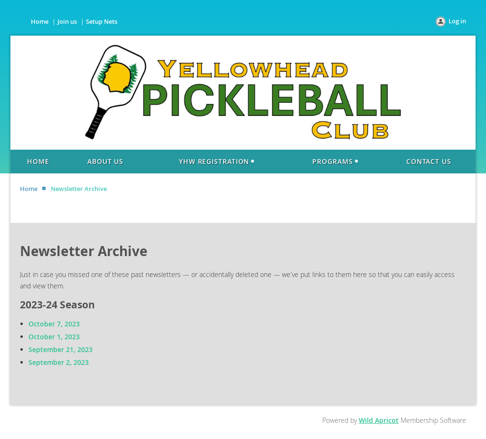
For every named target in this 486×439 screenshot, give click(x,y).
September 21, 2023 (60, 349)
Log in (457, 21)
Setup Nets (101, 21)
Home (39, 21)
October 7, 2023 (54, 323)
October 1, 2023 (54, 336)
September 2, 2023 (58, 362)
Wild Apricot (379, 420)
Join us (67, 21)
